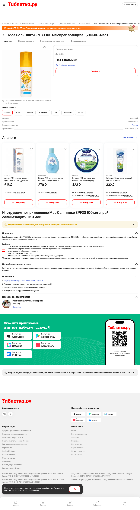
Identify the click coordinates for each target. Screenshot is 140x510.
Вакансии (75, 441)
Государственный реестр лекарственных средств (23, 280)
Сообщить (95, 71)
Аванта (135, 125)
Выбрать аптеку (130, 5)
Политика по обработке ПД (12, 437)
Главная (15, 505)
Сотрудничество (77, 451)
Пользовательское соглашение (14, 434)
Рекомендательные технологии (14, 444)
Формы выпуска (78, 41)
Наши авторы (76, 454)
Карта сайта (7, 448)
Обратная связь (8, 458)
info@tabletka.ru (8, 451)
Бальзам (68, 112)
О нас (73, 430)
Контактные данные (79, 434)
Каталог (43, 505)
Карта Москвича (77, 448)
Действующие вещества (12, 465)
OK (75, 489)
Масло (30, 112)
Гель (56, 112)
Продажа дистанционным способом (16, 430)
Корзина (70, 505)
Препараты (6, 461)
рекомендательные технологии (28, 488)
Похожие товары (26, 41)
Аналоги (8, 41)
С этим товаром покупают (52, 41)
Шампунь (43, 112)
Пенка (80, 112)
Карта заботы (76, 444)
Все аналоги (128, 137)
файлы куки (48, 488)
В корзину (20, 202)
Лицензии (75, 437)
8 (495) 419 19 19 (8, 454)
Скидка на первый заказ (11, 468)
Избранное (97, 505)
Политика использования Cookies (15, 441)
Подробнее (16, 307)
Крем (18, 112)
